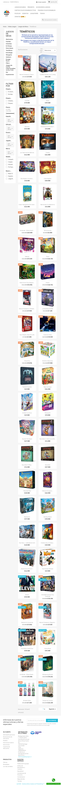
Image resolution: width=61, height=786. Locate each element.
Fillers (8, 63)
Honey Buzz (47, 648)
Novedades (6, 764)
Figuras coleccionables (46, 10)
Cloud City (27, 361)
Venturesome (47, 230)
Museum (27, 126)
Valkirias (27, 256)
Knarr (47, 100)
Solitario (8, 57)
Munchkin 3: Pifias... (27, 465)
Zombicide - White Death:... (27, 230)
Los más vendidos (8, 766)
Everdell (27, 100)
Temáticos (9, 50)
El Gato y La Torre (27, 413)
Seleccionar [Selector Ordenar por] (50, 50)
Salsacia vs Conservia (27, 622)
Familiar (8, 41)
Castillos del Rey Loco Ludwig (48, 74)
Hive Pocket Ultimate (47, 569)
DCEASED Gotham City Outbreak (47, 595)
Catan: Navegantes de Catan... (27, 204)
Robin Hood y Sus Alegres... (27, 282)
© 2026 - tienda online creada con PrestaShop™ (30, 784)
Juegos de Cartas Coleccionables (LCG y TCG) (10, 68)
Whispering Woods (47, 674)
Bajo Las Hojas (48, 387)
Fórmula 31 (47, 413)
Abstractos (9, 39)
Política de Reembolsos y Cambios (21, 767)
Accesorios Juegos (43, 7)
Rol (7, 72)
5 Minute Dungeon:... (47, 491)
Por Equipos (11, 167)
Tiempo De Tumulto (47, 700)
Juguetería (34, 13)
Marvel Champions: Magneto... (47, 622)
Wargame (9, 55)
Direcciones (6, 744)
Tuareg (48, 152)
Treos (47, 256)
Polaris (47, 282)
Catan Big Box (47, 178)
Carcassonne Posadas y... (48, 126)
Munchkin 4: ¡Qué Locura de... (48, 439)
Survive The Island (27, 439)
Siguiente (52, 709)
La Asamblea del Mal (47, 308)
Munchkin (47, 465)
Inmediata (11, 101)
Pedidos (5, 740)
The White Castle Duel (27, 648)
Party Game (9, 48)
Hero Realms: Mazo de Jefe (27, 335)
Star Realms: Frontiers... (27, 178)
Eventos (25, 13)
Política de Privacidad (23, 763)
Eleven (27, 595)
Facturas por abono (8, 742)
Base (10, 173)
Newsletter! (20, 771)
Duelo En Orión (48, 335)
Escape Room (8, 60)
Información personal (9, 735)
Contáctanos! (21, 777)
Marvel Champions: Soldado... (27, 308)
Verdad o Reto (27, 700)
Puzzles (17, 13)
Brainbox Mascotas (47, 361)
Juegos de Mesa (20, 7)
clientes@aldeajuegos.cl (24, 756)
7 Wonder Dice (27, 491)
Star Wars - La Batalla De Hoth (27, 543)
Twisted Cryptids (27, 387)
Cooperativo (11, 162)
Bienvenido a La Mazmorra (48, 204)
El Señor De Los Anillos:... (47, 543)
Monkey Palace (48, 517)
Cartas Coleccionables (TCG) (25, 10)
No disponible (11, 94)
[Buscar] (49, 19)
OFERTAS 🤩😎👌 (20, 17)
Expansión (11, 176)
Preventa (31, 7)
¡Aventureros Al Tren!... (27, 569)
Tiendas (19, 781)
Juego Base (11, 179)
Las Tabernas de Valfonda (27, 152)
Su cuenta (6, 732)
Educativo (11, 164)
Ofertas (5, 762)
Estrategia (9, 52)
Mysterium (27, 517)
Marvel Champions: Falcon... (27, 74)
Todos (42, 13)
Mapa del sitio (21, 779)
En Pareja (9, 46)
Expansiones (10, 74)
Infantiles (9, 44)
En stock (11, 92)
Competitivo (11, 159)
